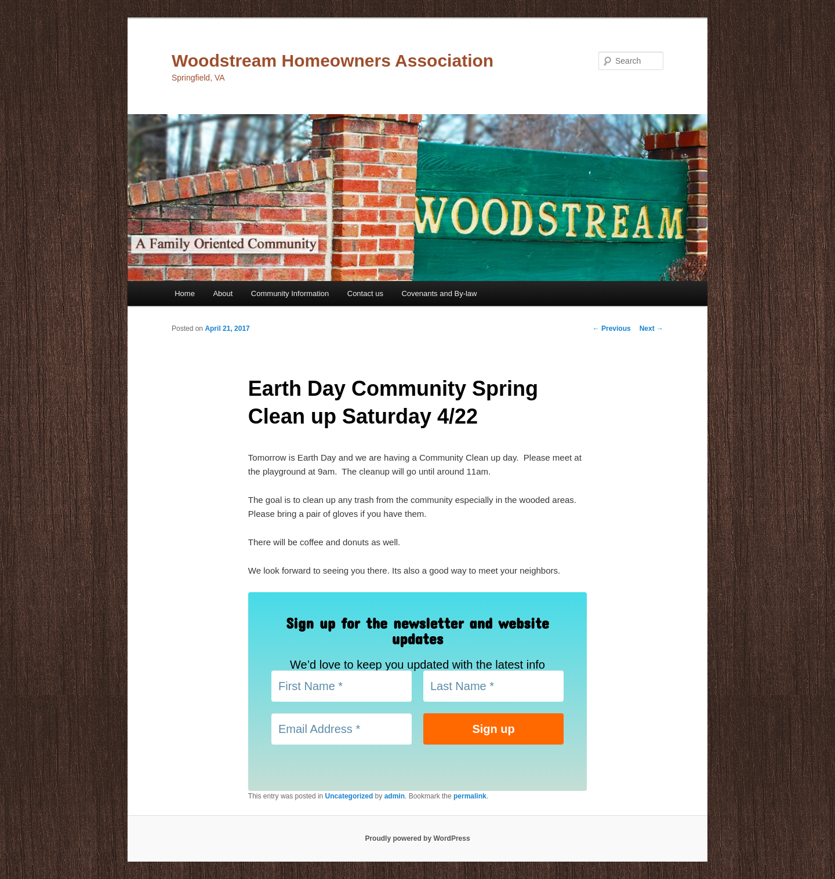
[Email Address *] (341, 729)
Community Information (290, 293)
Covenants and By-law (439, 293)
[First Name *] (341, 686)
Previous (612, 328)
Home (185, 293)
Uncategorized (349, 796)
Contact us (365, 293)
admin (394, 796)
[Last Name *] (493, 686)
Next (651, 328)
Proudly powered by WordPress (417, 838)
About (223, 293)
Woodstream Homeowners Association (332, 60)
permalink (470, 796)
